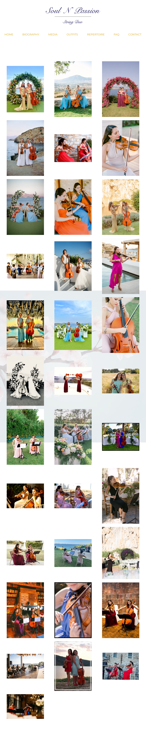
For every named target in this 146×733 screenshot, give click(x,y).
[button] (53, 34)
